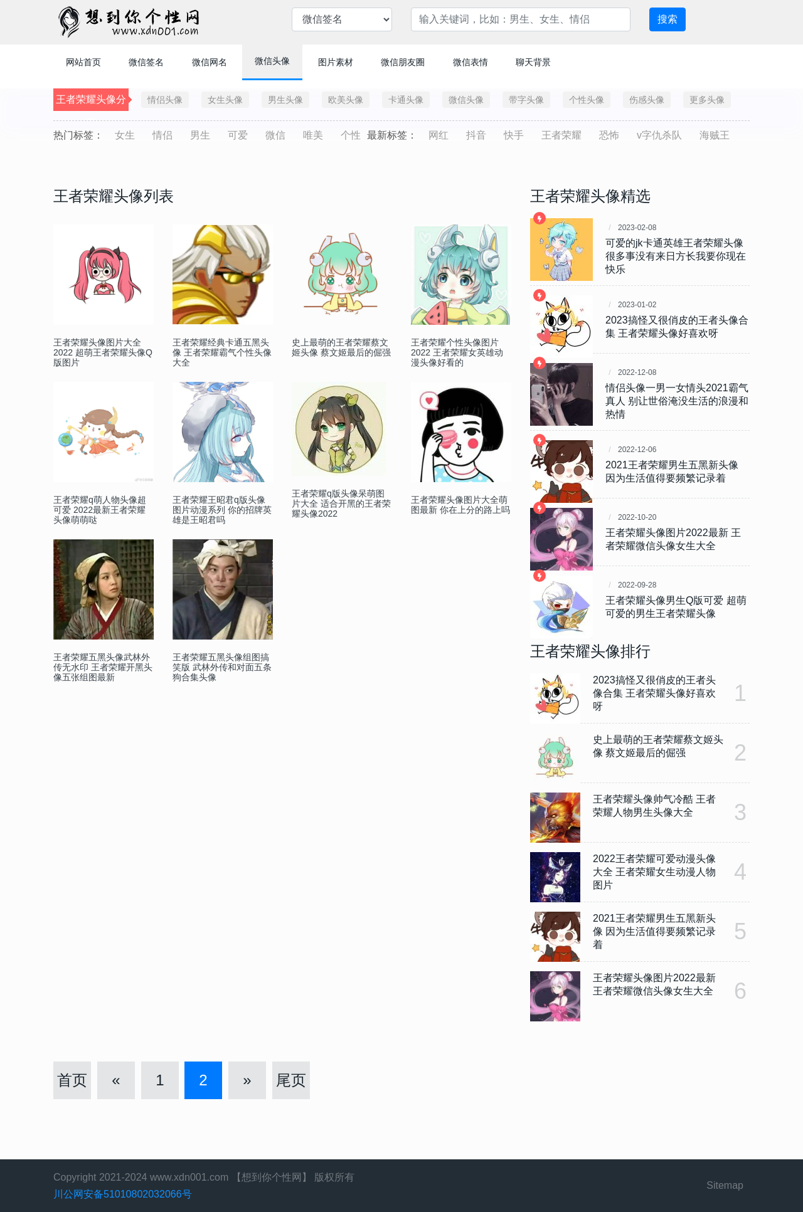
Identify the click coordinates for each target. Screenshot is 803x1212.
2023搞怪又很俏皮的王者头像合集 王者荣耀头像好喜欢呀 (676, 327)
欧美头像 (345, 100)
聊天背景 (533, 62)
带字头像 (526, 100)
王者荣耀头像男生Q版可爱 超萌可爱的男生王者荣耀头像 (676, 607)
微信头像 (272, 61)
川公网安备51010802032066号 (122, 1194)
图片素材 (335, 62)
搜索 (667, 19)
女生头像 (225, 100)
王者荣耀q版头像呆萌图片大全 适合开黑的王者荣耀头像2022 (341, 503)
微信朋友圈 (403, 62)
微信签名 (146, 62)
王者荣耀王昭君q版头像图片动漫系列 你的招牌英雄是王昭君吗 (222, 510)
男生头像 (285, 100)
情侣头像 (165, 100)
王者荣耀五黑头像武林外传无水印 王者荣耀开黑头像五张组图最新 (102, 667)
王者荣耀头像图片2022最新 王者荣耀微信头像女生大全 (673, 539)
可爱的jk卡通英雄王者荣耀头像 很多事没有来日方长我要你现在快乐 (675, 256)
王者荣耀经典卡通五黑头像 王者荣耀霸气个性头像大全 (222, 352)
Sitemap (724, 1185)
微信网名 (209, 62)
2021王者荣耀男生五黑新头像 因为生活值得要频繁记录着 (671, 471)
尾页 (291, 1080)
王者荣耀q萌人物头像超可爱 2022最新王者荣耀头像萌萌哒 (99, 510)
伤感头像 (646, 100)
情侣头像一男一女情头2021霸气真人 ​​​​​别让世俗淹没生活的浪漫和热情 (676, 400)
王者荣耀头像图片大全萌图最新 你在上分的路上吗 (460, 505)
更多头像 (707, 100)
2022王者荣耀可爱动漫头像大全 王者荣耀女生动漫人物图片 (654, 871)
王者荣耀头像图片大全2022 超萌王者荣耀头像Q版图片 (102, 352)
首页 (72, 1080)
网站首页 (83, 62)
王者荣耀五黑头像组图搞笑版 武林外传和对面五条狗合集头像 (222, 667)
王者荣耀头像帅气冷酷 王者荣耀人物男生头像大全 (654, 806)
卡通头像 (405, 100)
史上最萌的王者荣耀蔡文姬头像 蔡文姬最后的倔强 (341, 347)
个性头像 (586, 100)
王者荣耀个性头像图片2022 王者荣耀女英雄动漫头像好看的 (457, 352)
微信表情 (470, 62)
